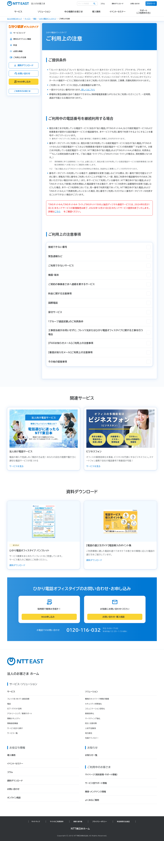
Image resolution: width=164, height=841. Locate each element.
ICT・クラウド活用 (14, 709)
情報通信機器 (12, 723)
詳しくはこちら (88, 90)
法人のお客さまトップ (14, 18)
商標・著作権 (78, 821)
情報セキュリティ (13, 718)
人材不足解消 (90, 728)
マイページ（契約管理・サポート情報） (101, 775)
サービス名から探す (15, 728)
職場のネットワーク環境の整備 (97, 699)
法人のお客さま (26, 3)
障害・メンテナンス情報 (95, 792)
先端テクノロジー (92, 738)
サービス (27, 18)
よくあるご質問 (92, 800)
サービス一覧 (12, 733)
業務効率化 (89, 713)
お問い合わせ (135, 3)
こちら (57, 212)
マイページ (151, 3)
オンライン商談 (14, 798)
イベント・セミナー (15, 764)
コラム (103, 3)
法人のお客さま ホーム (23, 673)
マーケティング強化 (92, 718)
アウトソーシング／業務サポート (19, 713)
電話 (34, 18)
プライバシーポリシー (99, 821)
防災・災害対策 (91, 723)
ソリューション (91, 692)
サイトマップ (36, 821)
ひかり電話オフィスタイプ (47, 18)
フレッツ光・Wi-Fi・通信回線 (18, 699)
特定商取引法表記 (123, 821)
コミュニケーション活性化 (95, 709)
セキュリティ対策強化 (93, 704)
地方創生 (88, 733)
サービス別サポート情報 (96, 783)
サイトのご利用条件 (57, 821)
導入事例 (11, 755)
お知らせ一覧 (91, 755)
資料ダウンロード (117, 3)
